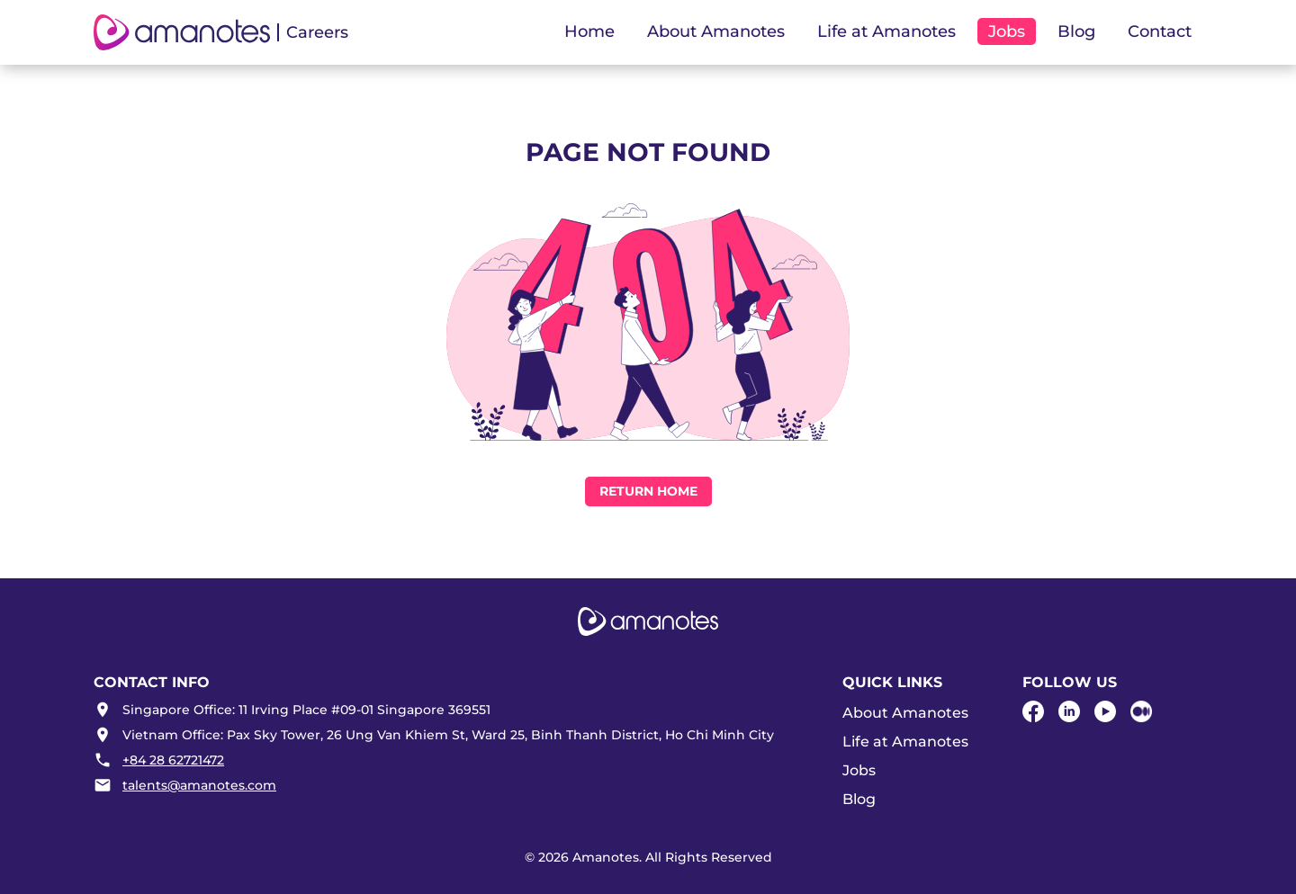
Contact (1160, 31)
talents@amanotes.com (199, 785)
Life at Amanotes (905, 741)
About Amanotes (905, 712)
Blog (1076, 31)
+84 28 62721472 (173, 760)
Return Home (648, 491)
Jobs (859, 770)
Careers (317, 32)
